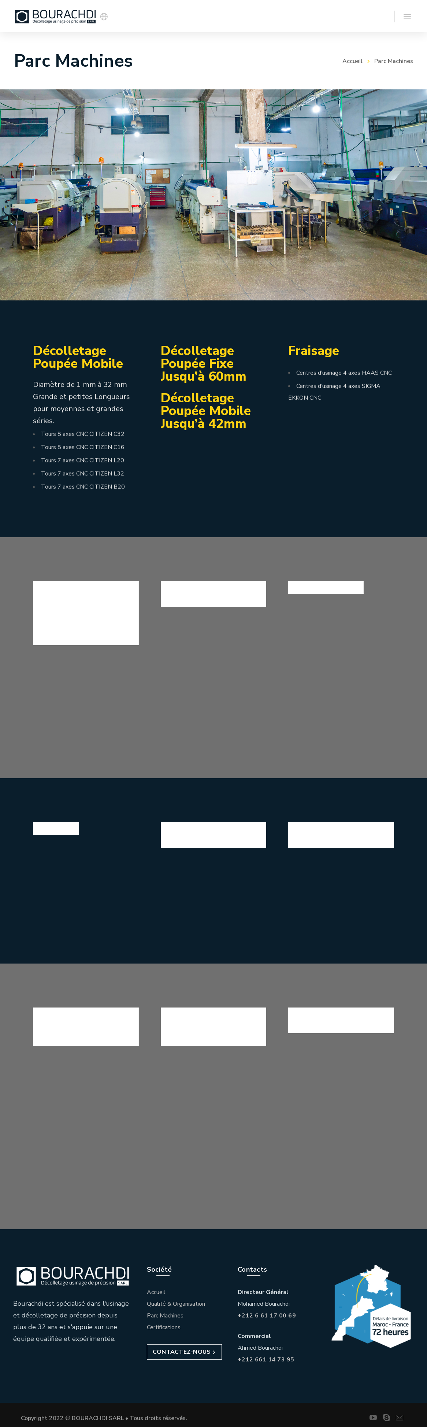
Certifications (164, 1324)
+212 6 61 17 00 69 (267, 1313)
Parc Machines (165, 1313)
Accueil (352, 61)
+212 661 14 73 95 (266, 1357)
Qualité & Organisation (176, 1301)
